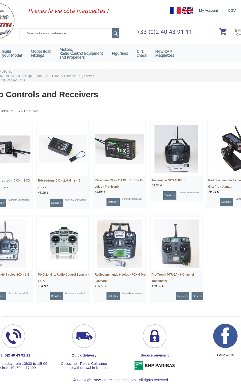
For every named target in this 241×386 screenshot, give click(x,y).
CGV (232, 10)
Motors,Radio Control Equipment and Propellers (81, 53)
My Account (208, 10)
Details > (56, 202)
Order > (197, 296)
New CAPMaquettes (164, 53)
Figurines (120, 53)
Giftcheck (141, 53)
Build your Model (12, 53)
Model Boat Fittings (41, 53)
